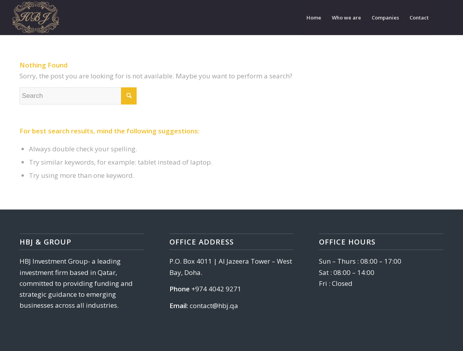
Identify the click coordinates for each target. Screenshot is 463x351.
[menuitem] (313, 17)
